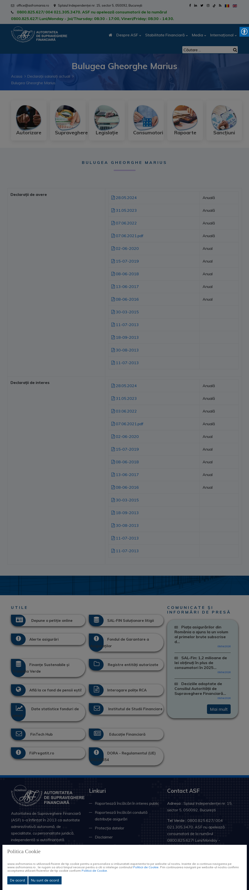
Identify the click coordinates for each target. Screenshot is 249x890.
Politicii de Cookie (146, 867)
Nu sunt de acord (45, 880)
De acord (17, 880)
